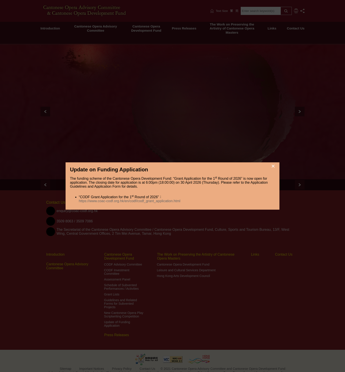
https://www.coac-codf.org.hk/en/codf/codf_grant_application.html (129, 201)
